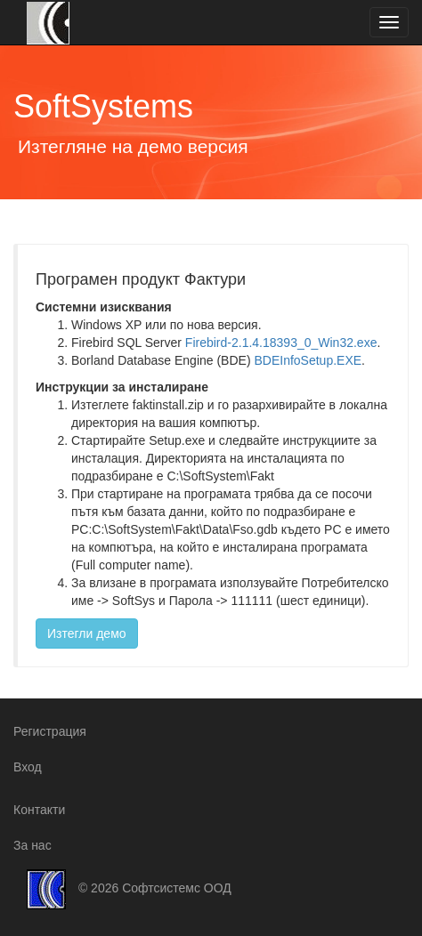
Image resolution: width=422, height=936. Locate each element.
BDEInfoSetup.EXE (307, 360)
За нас (32, 845)
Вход (27, 767)
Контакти (39, 810)
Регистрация (49, 731)
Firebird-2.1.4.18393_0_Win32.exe (281, 342)
